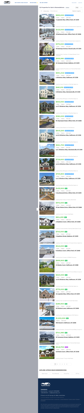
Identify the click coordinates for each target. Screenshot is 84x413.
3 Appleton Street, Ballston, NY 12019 (67, 236)
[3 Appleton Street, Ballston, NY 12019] (46, 237)
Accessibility (43, 400)
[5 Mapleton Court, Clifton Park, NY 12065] (46, 222)
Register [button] (74, 2)
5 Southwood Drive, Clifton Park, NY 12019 (68, 193)
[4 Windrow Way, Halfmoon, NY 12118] (46, 78)
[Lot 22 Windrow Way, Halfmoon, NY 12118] (46, 136)
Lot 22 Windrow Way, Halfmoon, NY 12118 (68, 135)
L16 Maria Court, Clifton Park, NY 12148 (67, 351)
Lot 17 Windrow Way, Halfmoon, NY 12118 (68, 106)
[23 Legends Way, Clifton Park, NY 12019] (46, 294)
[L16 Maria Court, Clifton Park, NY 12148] (46, 352)
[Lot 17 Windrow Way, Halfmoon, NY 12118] (46, 107)
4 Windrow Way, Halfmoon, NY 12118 (67, 77)
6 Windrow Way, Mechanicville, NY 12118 (68, 92)
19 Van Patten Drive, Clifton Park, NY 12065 (69, 207)
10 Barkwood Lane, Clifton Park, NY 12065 (68, 34)
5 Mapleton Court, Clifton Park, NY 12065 (68, 221)
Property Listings (72, 399)
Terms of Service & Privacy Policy (47, 399)
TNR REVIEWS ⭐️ (34, 2)
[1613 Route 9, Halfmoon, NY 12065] (46, 323)
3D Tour (77, 373)
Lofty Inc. (47, 397)
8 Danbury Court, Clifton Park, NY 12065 (68, 250)
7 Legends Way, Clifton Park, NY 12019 (67, 19)
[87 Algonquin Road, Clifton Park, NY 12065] (46, 121)
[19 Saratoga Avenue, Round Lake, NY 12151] (46, 49)
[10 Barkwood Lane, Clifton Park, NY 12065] (46, 35)
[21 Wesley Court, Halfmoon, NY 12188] (46, 265)
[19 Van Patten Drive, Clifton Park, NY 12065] (46, 208)
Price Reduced (55, 373)
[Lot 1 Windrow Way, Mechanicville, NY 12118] (46, 150)
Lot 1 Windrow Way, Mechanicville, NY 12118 (69, 149)
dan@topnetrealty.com (54, 392)
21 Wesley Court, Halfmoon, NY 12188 (67, 265)
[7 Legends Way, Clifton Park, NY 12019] (46, 20)
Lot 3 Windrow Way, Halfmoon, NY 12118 (68, 178)
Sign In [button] (80, 2)
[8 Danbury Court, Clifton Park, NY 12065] (46, 251)
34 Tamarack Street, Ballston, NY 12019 (67, 63)
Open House (44, 373)
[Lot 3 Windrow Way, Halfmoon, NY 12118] (46, 179)
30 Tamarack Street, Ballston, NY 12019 (67, 337)
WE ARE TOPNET (44, 2)
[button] (7, 2)
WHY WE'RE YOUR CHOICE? (21, 2)
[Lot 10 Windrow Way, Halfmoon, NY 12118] (46, 280)
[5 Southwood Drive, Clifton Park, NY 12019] (46, 193)
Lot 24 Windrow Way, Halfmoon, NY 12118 (68, 164)
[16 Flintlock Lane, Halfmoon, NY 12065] (46, 309)
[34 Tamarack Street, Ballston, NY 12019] (46, 63)
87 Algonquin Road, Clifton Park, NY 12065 (69, 120)
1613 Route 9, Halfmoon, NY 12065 (66, 322)
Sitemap (77, 399)
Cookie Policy (57, 399)
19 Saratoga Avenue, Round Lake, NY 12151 (68, 48)
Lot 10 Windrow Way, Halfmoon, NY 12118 (68, 279)
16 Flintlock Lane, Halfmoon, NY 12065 (67, 308)
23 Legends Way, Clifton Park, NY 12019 (68, 294)
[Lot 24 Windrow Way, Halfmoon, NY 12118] (46, 164)
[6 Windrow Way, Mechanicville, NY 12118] (46, 92)
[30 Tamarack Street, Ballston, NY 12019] (46, 338)
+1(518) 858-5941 (44, 392)
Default (67, 7)
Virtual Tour (66, 373)
